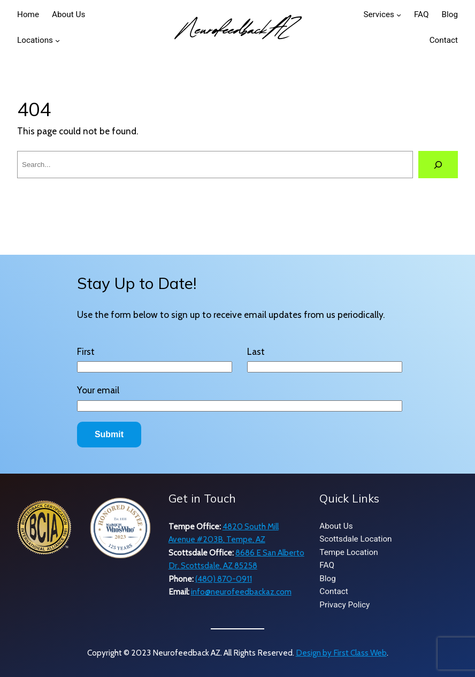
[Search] (438, 164)
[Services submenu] (398, 14)
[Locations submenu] (57, 40)
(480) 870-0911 (223, 579)
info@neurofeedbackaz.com (241, 592)
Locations (35, 40)
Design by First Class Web (341, 653)
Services (378, 14)
